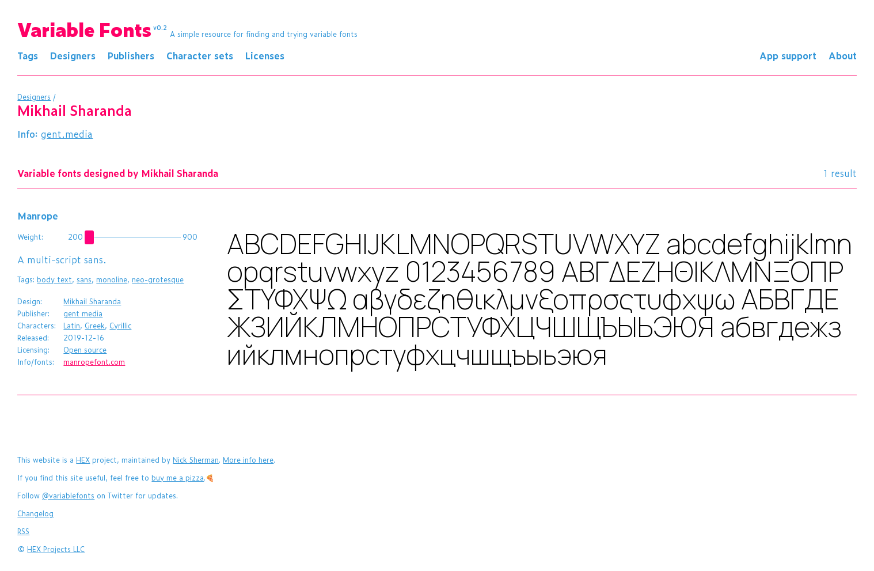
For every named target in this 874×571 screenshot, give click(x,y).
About (843, 55)
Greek (95, 325)
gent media (82, 313)
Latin (71, 325)
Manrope (37, 215)
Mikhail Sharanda (92, 301)
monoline (111, 279)
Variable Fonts (92, 29)
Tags (27, 55)
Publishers (131, 55)
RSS (23, 531)
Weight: (30, 237)
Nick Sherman (196, 460)
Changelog (35, 513)
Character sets (199, 55)
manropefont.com (94, 362)
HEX (83, 460)
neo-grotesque (158, 279)
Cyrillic (120, 325)
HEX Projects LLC (56, 549)
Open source (85, 350)
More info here (248, 460)
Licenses (264, 55)
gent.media (67, 134)
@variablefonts (68, 495)
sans (84, 279)
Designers (73, 55)
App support (787, 55)
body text (54, 279)
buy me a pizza (177, 477)
